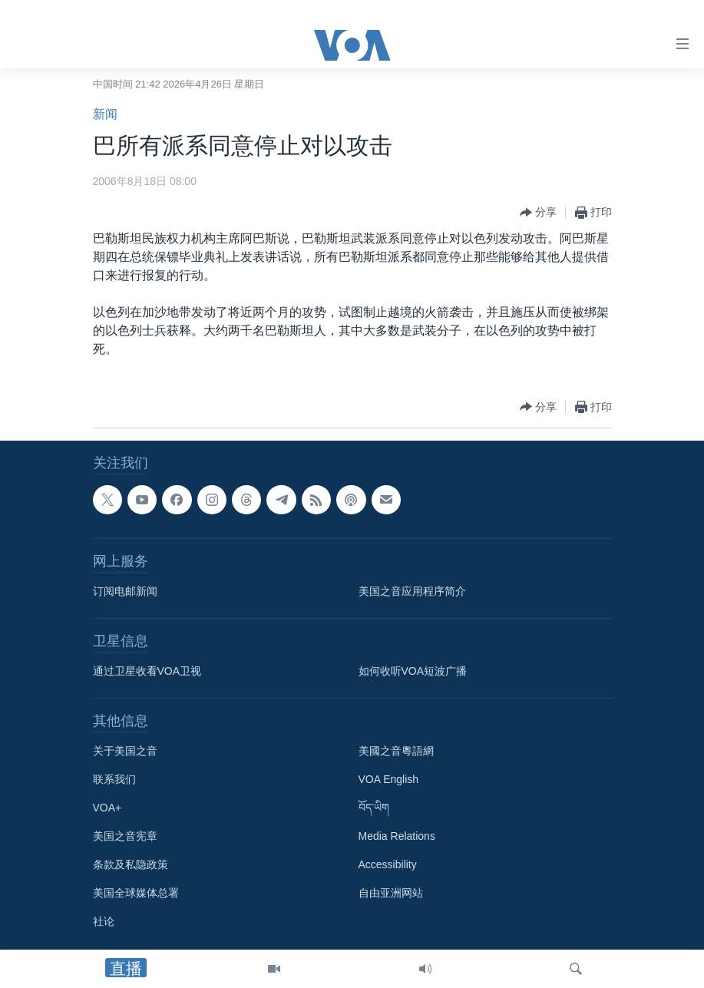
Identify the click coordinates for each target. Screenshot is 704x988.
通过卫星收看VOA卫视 (147, 671)
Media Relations (397, 836)
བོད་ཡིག (374, 807)
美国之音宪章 (125, 836)
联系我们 (114, 779)
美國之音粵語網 (396, 751)
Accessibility (388, 864)
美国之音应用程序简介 (412, 591)
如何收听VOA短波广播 (413, 671)
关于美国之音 (125, 751)
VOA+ (107, 807)
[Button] (538, 212)
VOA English (389, 779)
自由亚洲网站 (391, 893)
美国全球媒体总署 (136, 893)
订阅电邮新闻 (125, 591)
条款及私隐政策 (130, 864)
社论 (103, 921)
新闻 (105, 114)
